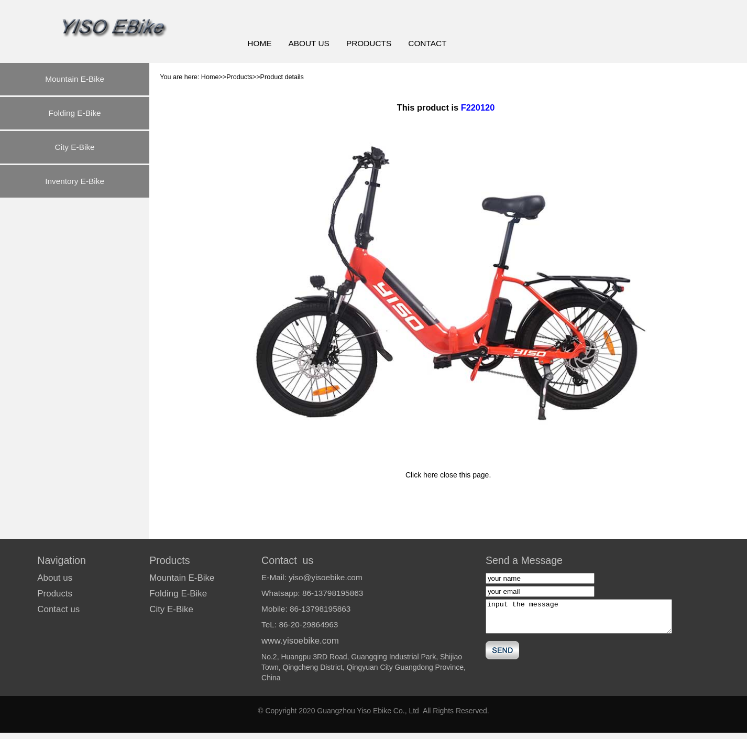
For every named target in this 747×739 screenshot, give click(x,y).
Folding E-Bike (75, 112)
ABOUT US (308, 43)
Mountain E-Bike (74, 78)
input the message (579, 616)
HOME (259, 43)
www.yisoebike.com (300, 641)
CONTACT (427, 43)
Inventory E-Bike (74, 181)
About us (54, 578)
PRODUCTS (368, 43)
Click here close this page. (448, 475)
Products (54, 594)
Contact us (58, 609)
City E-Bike (75, 147)
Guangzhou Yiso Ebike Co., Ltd (368, 711)
